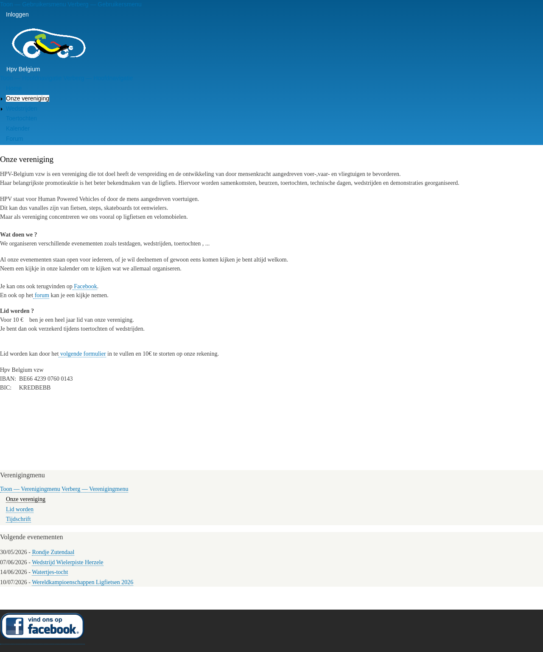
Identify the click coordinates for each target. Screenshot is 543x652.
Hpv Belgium (23, 69)
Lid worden (20, 509)
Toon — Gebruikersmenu (33, 4)
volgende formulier (82, 354)
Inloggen (17, 14)
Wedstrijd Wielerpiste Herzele (67, 562)
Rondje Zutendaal (53, 552)
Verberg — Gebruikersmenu (105, 4)
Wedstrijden (21, 108)
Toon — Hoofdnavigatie (31, 78)
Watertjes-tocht (50, 572)
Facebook (85, 286)
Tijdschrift (18, 519)
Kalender (18, 128)
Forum (14, 138)
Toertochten (21, 118)
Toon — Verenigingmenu (30, 489)
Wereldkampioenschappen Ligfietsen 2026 (82, 582)
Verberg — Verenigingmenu (95, 489)
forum (41, 295)
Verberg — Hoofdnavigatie (98, 78)
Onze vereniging (27, 98)
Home (14, 88)
